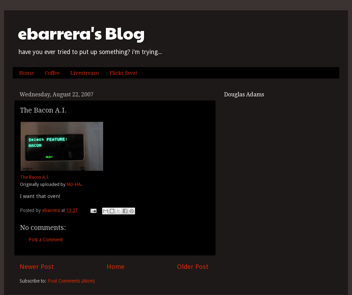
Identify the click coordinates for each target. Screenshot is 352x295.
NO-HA (74, 184)
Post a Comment (46, 239)
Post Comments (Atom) (71, 281)
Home (26, 73)
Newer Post (37, 267)
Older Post (193, 267)
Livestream (84, 73)
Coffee (52, 73)
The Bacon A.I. (35, 177)
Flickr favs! (123, 73)
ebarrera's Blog (81, 32)
